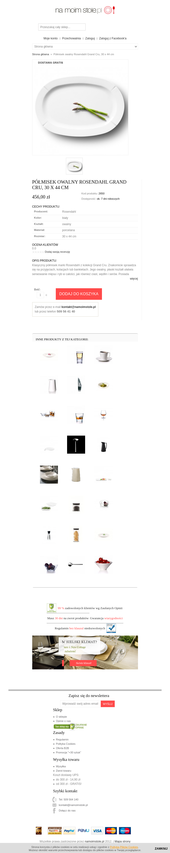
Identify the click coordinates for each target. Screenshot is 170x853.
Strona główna (40, 54)
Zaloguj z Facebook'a (112, 38)
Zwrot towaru (63, 770)
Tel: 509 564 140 (68, 799)
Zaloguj (90, 38)
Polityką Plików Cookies (124, 847)
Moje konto (51, 38)
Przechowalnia (71, 38)
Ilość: (37, 289)
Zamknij (161, 848)
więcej (134, 278)
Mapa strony (122, 841)
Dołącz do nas (67, 810)
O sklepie (61, 716)
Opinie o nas (63, 721)
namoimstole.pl (94, 841)
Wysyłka (61, 766)
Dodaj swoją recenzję (57, 251)
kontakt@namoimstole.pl (79, 307)
